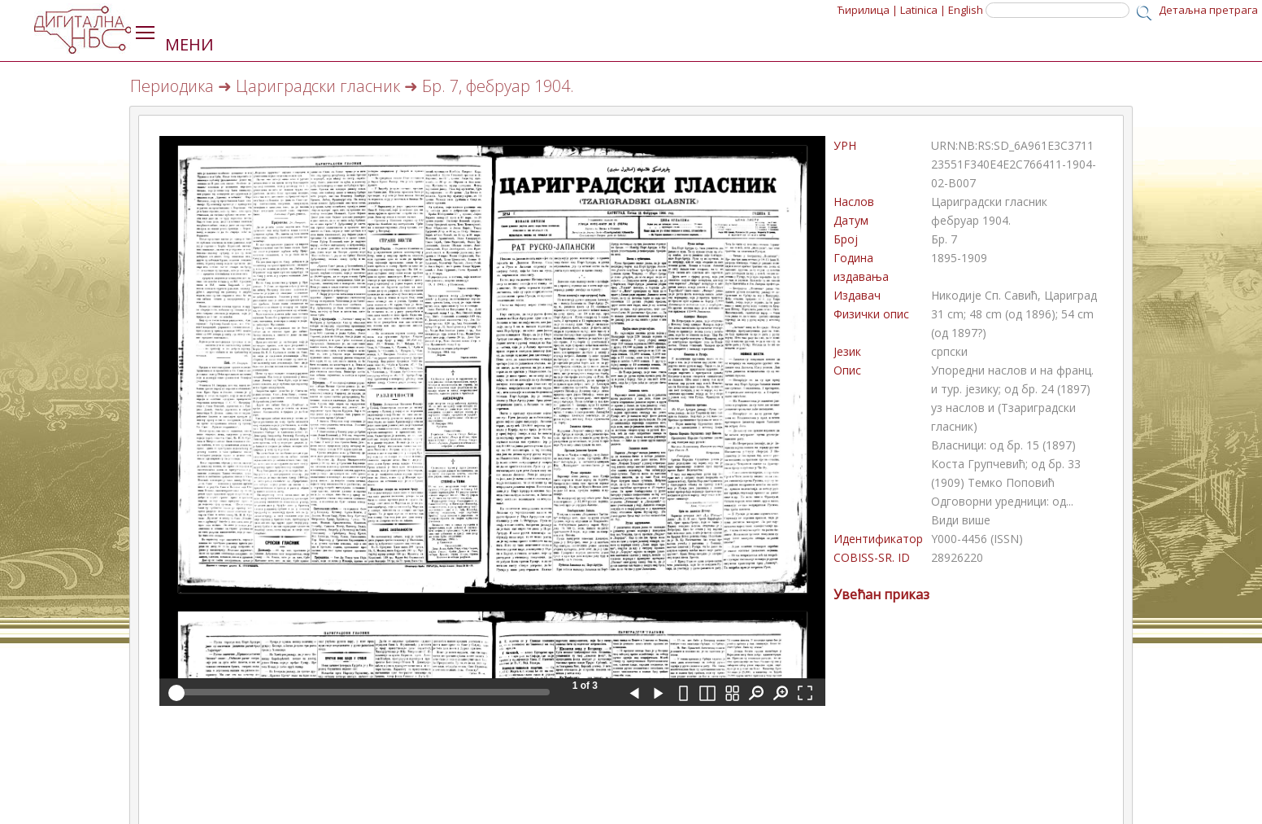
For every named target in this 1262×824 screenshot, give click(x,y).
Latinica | (923, 9)
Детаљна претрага (1208, 9)
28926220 (957, 557)
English (965, 9)
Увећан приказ (881, 594)
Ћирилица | (868, 9)
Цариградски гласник (318, 86)
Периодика (172, 86)
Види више (960, 520)
